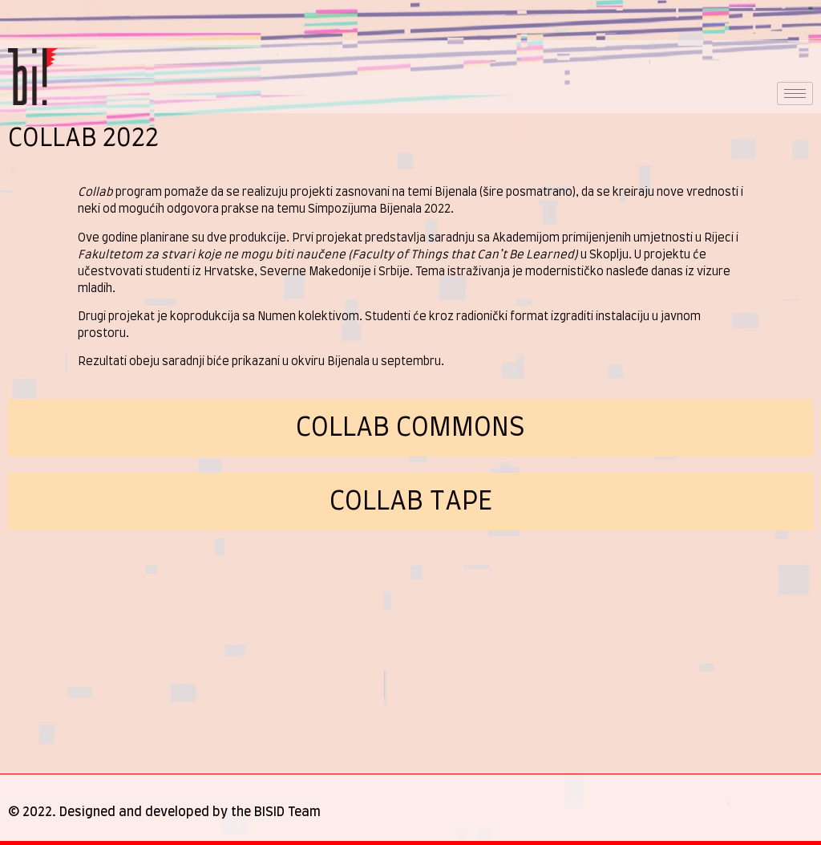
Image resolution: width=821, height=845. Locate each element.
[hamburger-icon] (795, 93)
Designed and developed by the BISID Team (190, 812)
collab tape (411, 501)
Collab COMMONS (410, 428)
